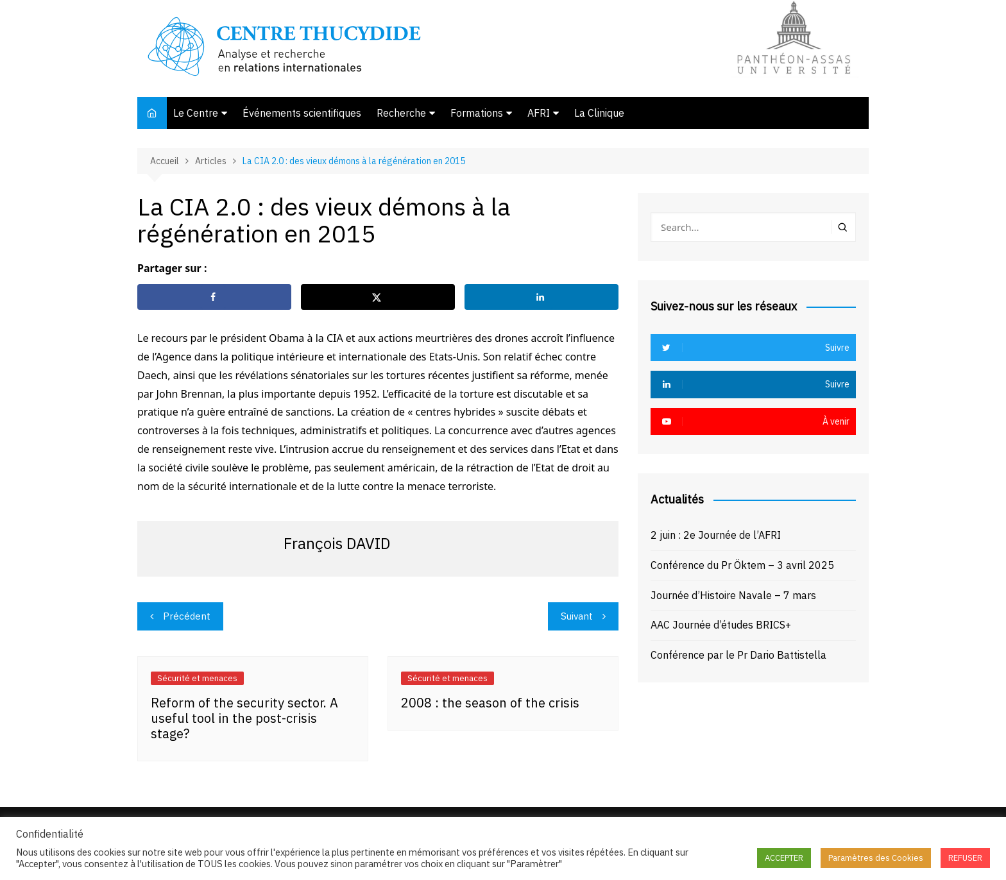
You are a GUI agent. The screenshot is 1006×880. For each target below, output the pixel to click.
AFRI (538, 112)
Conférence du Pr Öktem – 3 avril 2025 (742, 565)
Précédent (186, 616)
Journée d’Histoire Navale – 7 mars (733, 595)
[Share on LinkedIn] (541, 297)
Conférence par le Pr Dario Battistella (738, 654)
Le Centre (195, 112)
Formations (476, 112)
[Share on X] (378, 297)
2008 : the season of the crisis (490, 702)
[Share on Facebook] (214, 297)
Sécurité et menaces (197, 678)
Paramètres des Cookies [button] (875, 857)
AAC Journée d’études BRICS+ (721, 624)
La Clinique (599, 112)
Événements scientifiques (302, 112)
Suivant (577, 616)
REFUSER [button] (965, 857)
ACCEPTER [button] (784, 857)
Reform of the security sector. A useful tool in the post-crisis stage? (244, 718)
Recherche (401, 112)
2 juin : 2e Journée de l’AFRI (716, 535)
